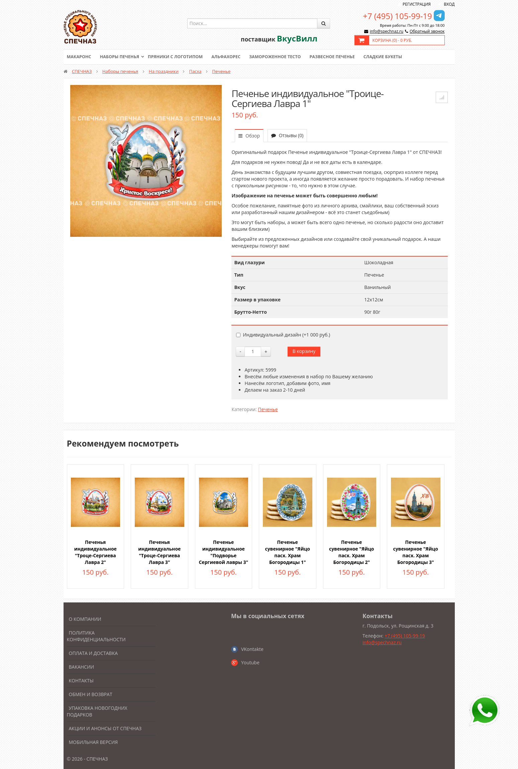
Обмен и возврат (90, 694)
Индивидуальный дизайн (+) (283, 334)
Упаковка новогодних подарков (97, 711)
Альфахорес (230, 57)
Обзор (249, 135)
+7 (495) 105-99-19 (397, 15)
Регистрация (417, 4)
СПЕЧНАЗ (82, 71)
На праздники (164, 71)
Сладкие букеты (392, 57)
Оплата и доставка (93, 653)
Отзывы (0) (287, 135)
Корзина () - (392, 40)
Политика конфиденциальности (96, 636)
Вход (449, 4)
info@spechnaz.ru (386, 31)
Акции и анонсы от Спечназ (105, 728)
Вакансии (81, 667)
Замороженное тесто (281, 57)
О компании (85, 619)
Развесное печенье (339, 57)
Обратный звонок (427, 31)
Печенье (221, 71)
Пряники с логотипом (178, 57)
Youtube (250, 662)
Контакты (81, 680)
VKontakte (252, 649)
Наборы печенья (121, 57)
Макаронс (79, 57)
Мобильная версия (93, 742)
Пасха (195, 71)
